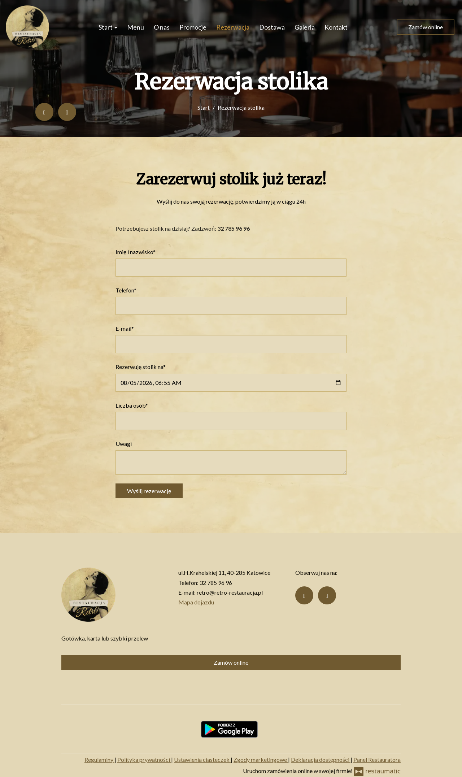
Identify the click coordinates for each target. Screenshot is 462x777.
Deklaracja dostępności (320, 759)
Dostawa (272, 27)
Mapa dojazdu (196, 602)
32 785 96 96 (216, 582)
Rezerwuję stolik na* (141, 366)
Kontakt (336, 27)
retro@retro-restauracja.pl (230, 592)
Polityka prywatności (144, 759)
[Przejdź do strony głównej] (27, 27)
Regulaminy (99, 759)
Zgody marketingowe (261, 759)
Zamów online (425, 26)
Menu (135, 27)
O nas (162, 27)
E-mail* (125, 328)
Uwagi (124, 443)
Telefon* (126, 290)
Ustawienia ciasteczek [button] (202, 759)
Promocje (192, 27)
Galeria (305, 27)
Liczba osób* (132, 405)
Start (108, 27)
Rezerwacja (232, 27)
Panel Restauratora (377, 759)
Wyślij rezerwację (149, 490)
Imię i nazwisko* (136, 251)
